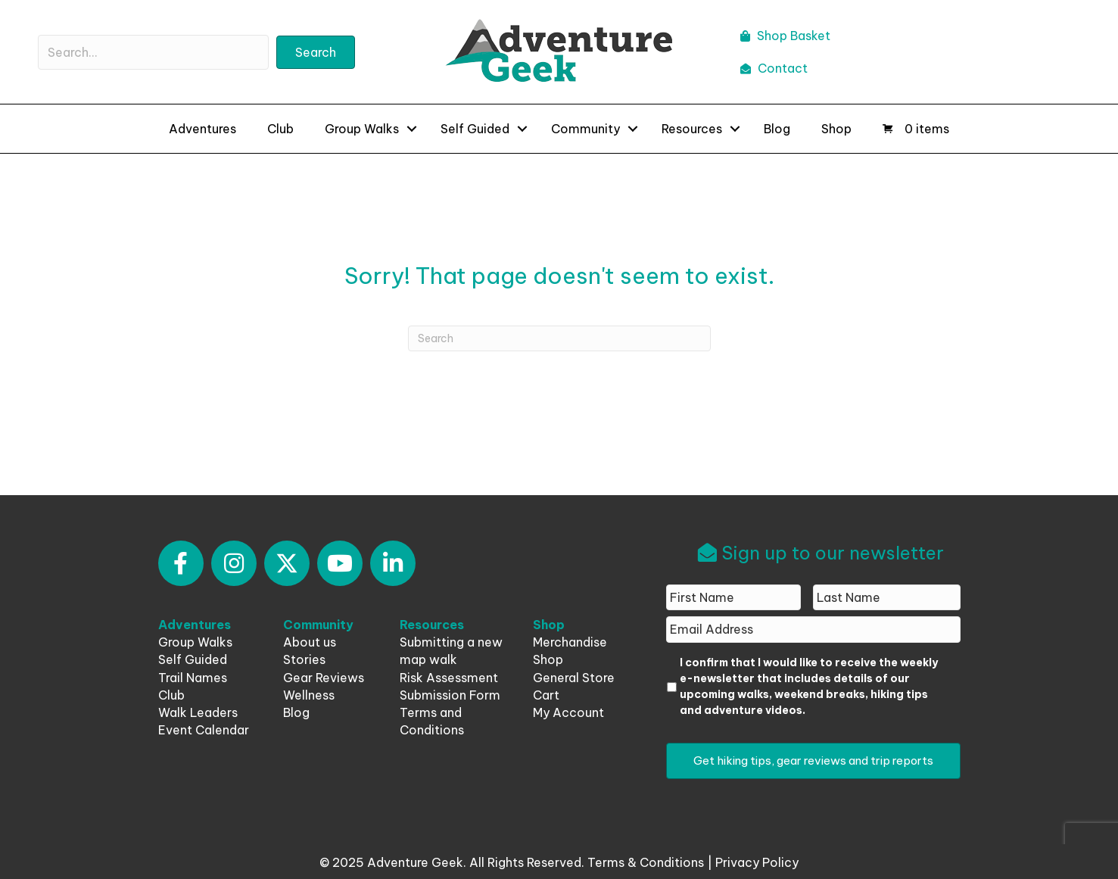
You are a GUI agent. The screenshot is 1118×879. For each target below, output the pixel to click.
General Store (574, 677)
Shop (836, 128)
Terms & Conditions (645, 862)
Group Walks (362, 128)
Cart (546, 695)
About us (309, 642)
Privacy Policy (757, 862)
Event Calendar (203, 729)
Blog (777, 128)
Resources (692, 128)
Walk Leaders (198, 712)
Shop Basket (785, 35)
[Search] (559, 338)
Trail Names (192, 677)
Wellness (309, 695)
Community (585, 128)
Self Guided (475, 128)
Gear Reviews (323, 677)
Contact (774, 68)
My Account (568, 712)
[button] (181, 563)
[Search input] (153, 52)
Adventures (202, 128)
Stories (304, 659)
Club (280, 128)
